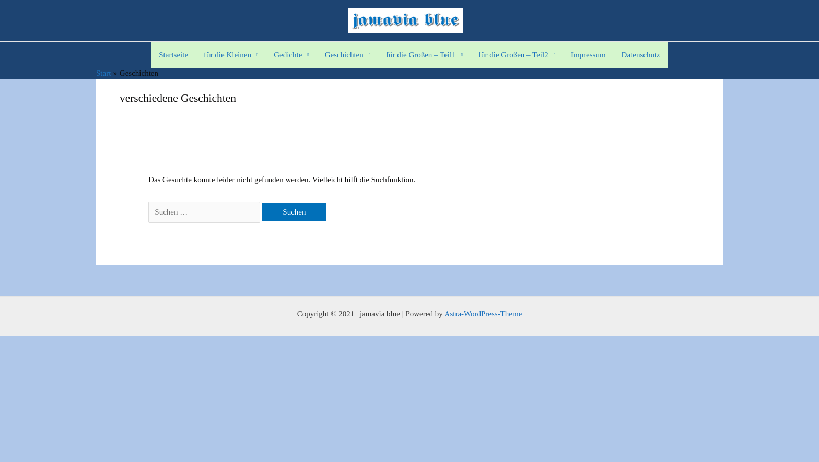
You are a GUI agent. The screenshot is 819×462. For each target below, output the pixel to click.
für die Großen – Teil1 (421, 55)
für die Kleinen (227, 55)
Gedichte (288, 55)
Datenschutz (641, 55)
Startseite (173, 55)
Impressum (588, 55)
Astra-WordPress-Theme (483, 314)
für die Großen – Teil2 (513, 55)
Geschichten (344, 55)
